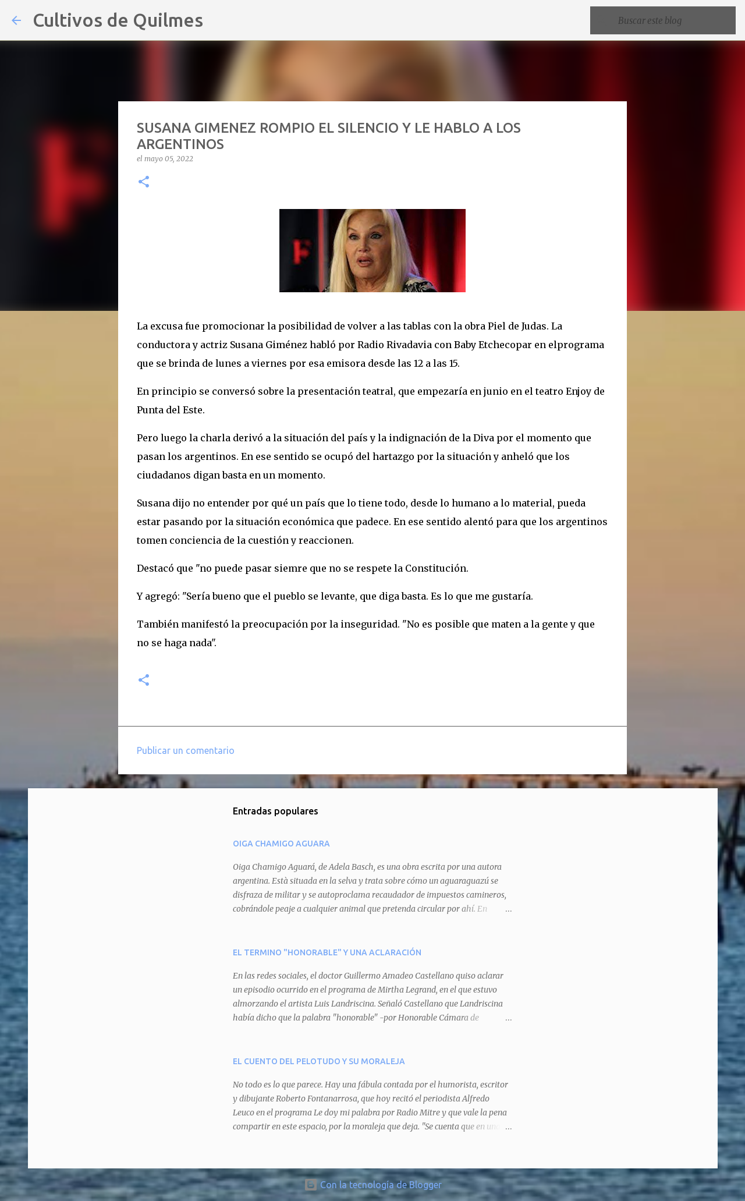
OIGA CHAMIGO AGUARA (281, 843)
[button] (144, 182)
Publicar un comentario (186, 750)
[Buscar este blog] (674, 20)
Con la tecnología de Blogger (373, 1184)
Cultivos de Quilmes (118, 19)
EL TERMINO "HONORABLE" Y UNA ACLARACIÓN (327, 952)
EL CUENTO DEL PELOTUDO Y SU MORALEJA (319, 1061)
